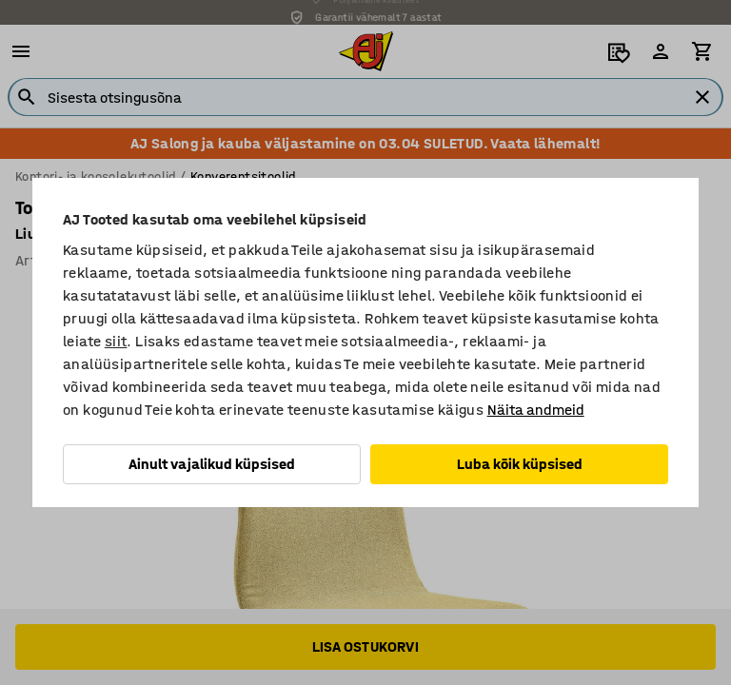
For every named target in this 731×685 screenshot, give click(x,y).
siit (116, 341)
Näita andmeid (535, 410)
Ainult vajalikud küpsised (211, 464)
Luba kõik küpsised (520, 464)
